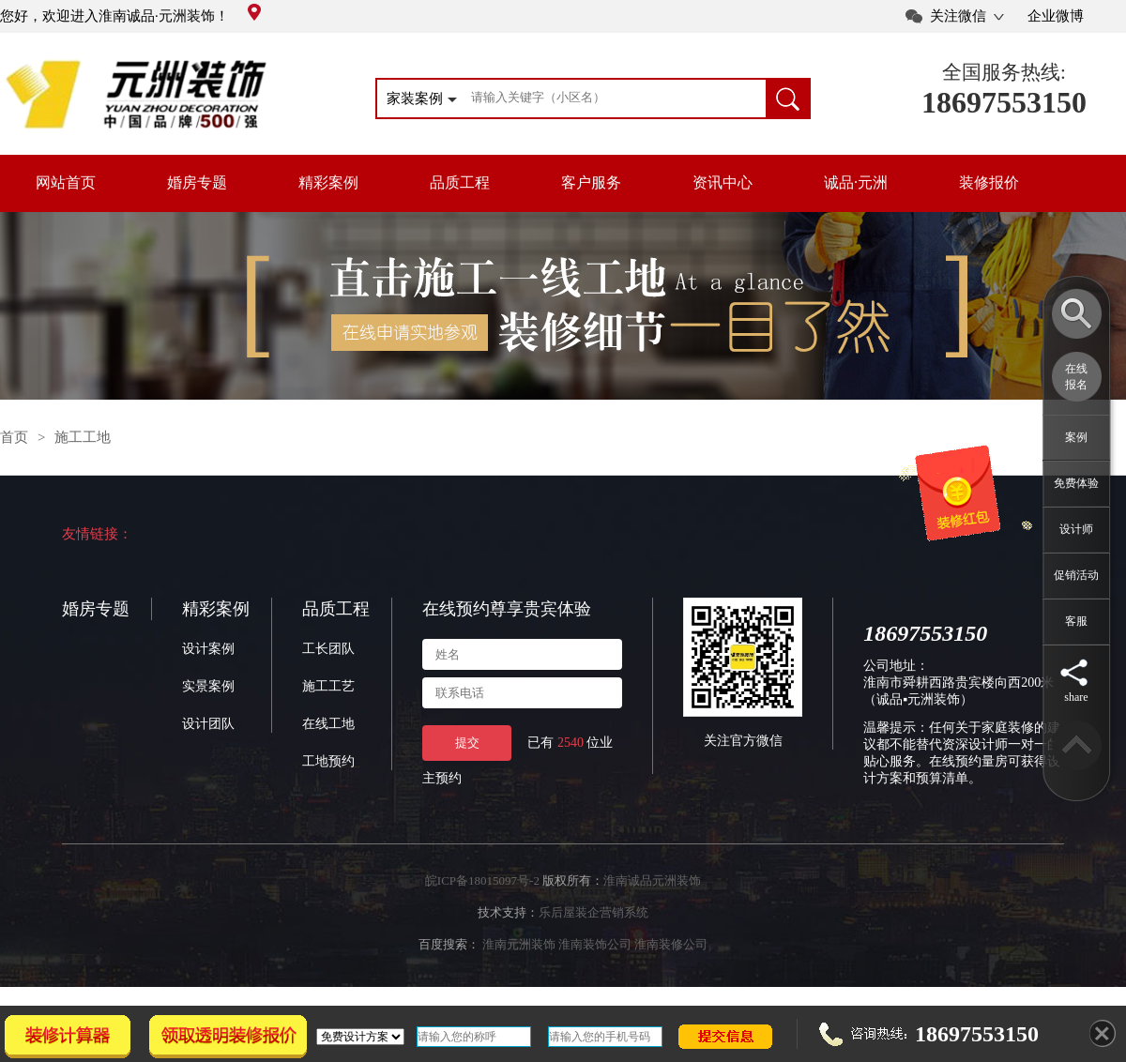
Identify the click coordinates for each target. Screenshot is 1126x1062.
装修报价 (989, 182)
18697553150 (1004, 102)
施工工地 (82, 437)
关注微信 (958, 15)
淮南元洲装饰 (518, 944)
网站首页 (66, 182)
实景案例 (208, 686)
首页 (14, 437)
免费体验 (1076, 483)
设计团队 (208, 724)
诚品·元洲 (856, 182)
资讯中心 (722, 182)
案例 (1076, 437)
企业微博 (1055, 15)
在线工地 (328, 724)
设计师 (1076, 529)
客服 (1076, 621)
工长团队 (328, 649)
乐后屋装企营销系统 (593, 912)
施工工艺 (328, 686)
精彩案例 (328, 182)
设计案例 (208, 649)
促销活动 (1076, 575)
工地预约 (328, 761)
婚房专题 (197, 182)
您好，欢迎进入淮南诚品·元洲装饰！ (130, 15)
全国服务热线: (1004, 72)
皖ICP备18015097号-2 (482, 880)
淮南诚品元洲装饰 (652, 880)
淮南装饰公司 (594, 944)
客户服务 (591, 182)
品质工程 (460, 182)
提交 (467, 743)
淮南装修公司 (671, 944)
